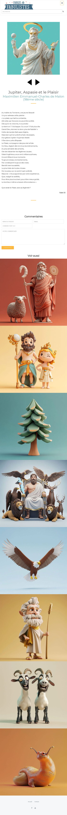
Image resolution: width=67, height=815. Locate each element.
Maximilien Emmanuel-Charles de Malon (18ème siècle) (33, 98)
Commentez (8, 247)
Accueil (30, 802)
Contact (36, 802)
